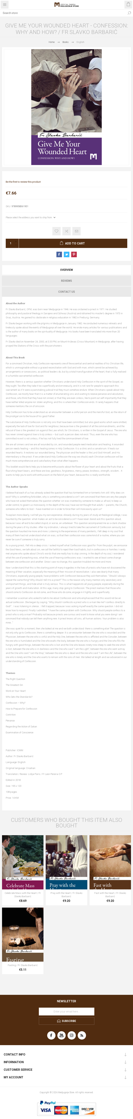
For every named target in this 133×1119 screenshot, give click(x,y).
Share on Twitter (66, 254)
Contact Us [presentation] (66, 291)
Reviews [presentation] (66, 280)
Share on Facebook (59, 254)
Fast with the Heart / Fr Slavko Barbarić (110, 895)
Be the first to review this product (23, 181)
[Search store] (63, 13)
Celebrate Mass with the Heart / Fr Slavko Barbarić (23, 895)
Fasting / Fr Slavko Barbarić (23, 965)
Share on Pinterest (74, 254)
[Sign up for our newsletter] (66, 1011)
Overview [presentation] (66, 269)
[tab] (66, 270)
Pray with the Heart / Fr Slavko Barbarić (66, 895)
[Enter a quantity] (9, 243)
